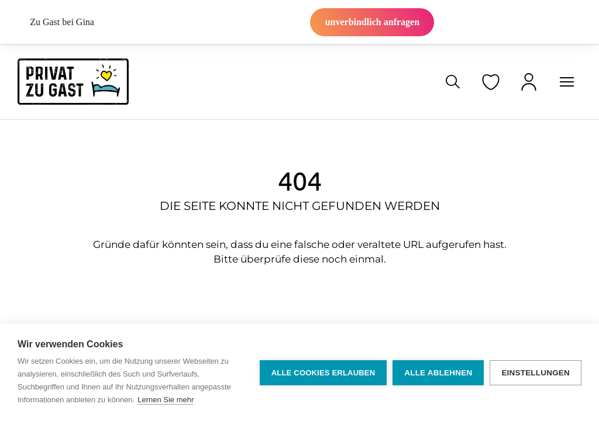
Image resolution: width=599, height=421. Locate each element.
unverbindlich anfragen (372, 22)
